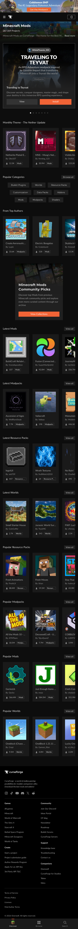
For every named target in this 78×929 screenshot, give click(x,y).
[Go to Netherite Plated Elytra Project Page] (16, 148)
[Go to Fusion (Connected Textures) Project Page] (46, 354)
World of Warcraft (13, 818)
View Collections (39, 314)
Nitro (43, 883)
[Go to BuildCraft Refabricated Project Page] (16, 354)
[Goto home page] (10, 17)
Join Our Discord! (48, 809)
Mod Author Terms (12, 907)
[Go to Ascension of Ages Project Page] (16, 408)
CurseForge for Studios (51, 874)
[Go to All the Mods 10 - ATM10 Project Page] (16, 627)
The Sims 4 (9, 823)
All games (9, 809)
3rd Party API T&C (13, 872)
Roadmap (45, 828)
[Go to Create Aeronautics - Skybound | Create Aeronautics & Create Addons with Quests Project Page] (16, 236)
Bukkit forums (47, 832)
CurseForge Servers (49, 837)
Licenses (8, 902)
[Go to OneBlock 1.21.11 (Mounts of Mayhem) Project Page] (46, 736)
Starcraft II (9, 828)
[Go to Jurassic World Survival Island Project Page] (46, 518)
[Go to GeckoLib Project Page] (16, 682)
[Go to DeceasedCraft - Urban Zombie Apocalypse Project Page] (46, 627)
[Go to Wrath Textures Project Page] (46, 463)
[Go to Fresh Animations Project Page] (16, 572)
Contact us (45, 858)
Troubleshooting (48, 853)
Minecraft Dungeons (14, 837)
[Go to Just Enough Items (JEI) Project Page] (46, 682)
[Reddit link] (33, 793)
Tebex (43, 878)
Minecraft (9, 814)
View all (69, 329)
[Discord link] (22, 793)
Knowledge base (48, 848)
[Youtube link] (17, 793)
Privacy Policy (10, 898)
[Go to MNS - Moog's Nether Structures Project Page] (46, 148)
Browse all (68, 177)
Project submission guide (15, 858)
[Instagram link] (6, 793)
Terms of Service (11, 893)
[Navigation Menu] (4, 17)
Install (56, 101)
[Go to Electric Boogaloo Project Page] (46, 236)
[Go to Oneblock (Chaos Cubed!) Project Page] (16, 736)
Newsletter (45, 823)
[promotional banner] (39, 6)
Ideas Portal (46, 814)
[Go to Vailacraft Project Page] (46, 408)
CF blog (44, 818)
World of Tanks (11, 842)
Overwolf (45, 869)
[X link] (28, 793)
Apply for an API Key (14, 867)
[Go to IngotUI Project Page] (16, 463)
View (22, 101)
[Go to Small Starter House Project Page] (16, 518)
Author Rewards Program (16, 862)
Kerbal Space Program (14, 832)
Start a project (11, 853)
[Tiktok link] (11, 793)
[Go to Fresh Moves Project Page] (46, 572)
